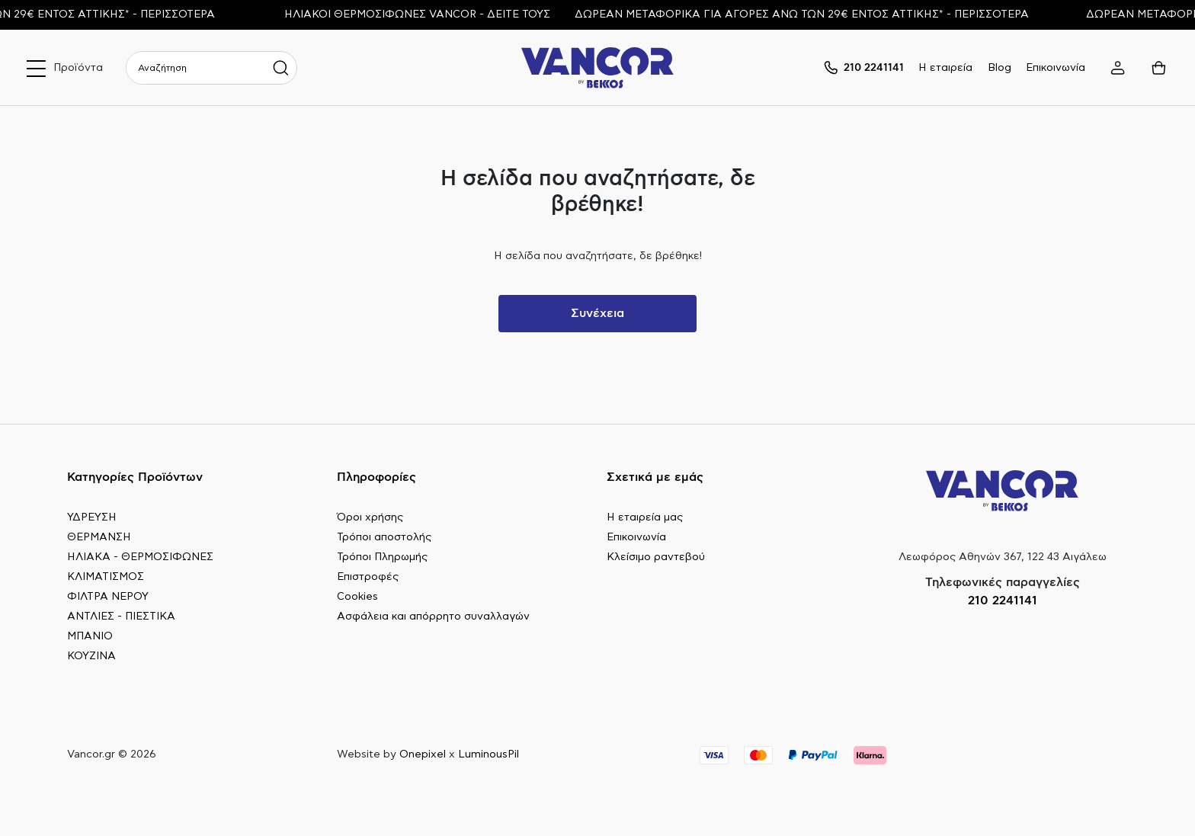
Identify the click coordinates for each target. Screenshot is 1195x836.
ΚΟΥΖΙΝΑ (91, 656)
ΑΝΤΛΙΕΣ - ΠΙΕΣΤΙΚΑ (121, 616)
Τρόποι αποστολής (384, 537)
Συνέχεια (597, 313)
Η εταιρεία (945, 67)
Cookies (357, 596)
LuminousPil (488, 754)
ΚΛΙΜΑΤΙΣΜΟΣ (105, 577)
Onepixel (422, 754)
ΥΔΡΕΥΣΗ (92, 517)
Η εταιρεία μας (645, 517)
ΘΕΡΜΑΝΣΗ (99, 537)
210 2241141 (1002, 600)
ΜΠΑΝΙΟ (90, 636)
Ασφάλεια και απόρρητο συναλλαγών (433, 616)
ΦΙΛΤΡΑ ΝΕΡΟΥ (108, 596)
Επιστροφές (368, 577)
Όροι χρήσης (370, 517)
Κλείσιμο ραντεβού (656, 557)
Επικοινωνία (1055, 67)
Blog (999, 67)
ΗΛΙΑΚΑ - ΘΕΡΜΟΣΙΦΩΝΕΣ (140, 557)
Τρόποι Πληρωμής (382, 557)
